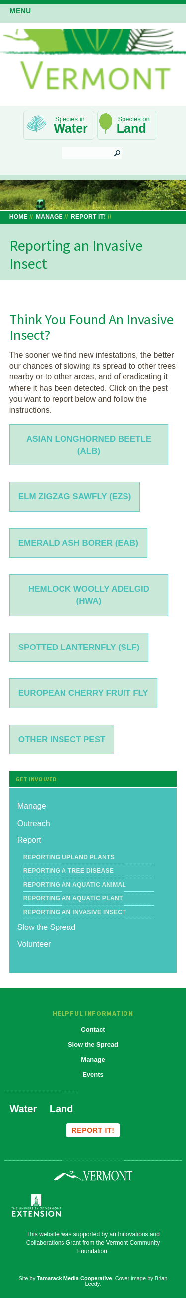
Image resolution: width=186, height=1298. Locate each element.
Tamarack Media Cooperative (74, 1278)
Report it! (92, 1130)
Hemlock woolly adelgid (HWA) (88, 595)
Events (93, 1074)
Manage (49, 216)
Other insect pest (62, 739)
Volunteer (34, 944)
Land (131, 128)
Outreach (33, 823)
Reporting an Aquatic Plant (73, 898)
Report (29, 840)
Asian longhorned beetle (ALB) (88, 445)
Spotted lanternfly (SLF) (79, 647)
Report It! (88, 216)
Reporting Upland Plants (69, 857)
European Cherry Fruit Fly (83, 693)
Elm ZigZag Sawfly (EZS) (74, 496)
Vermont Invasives (93, 63)
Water (71, 128)
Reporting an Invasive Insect (74, 912)
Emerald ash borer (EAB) (78, 543)
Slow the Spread (46, 927)
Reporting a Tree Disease (68, 870)
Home (18, 216)
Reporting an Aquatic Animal (74, 884)
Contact (93, 1029)
